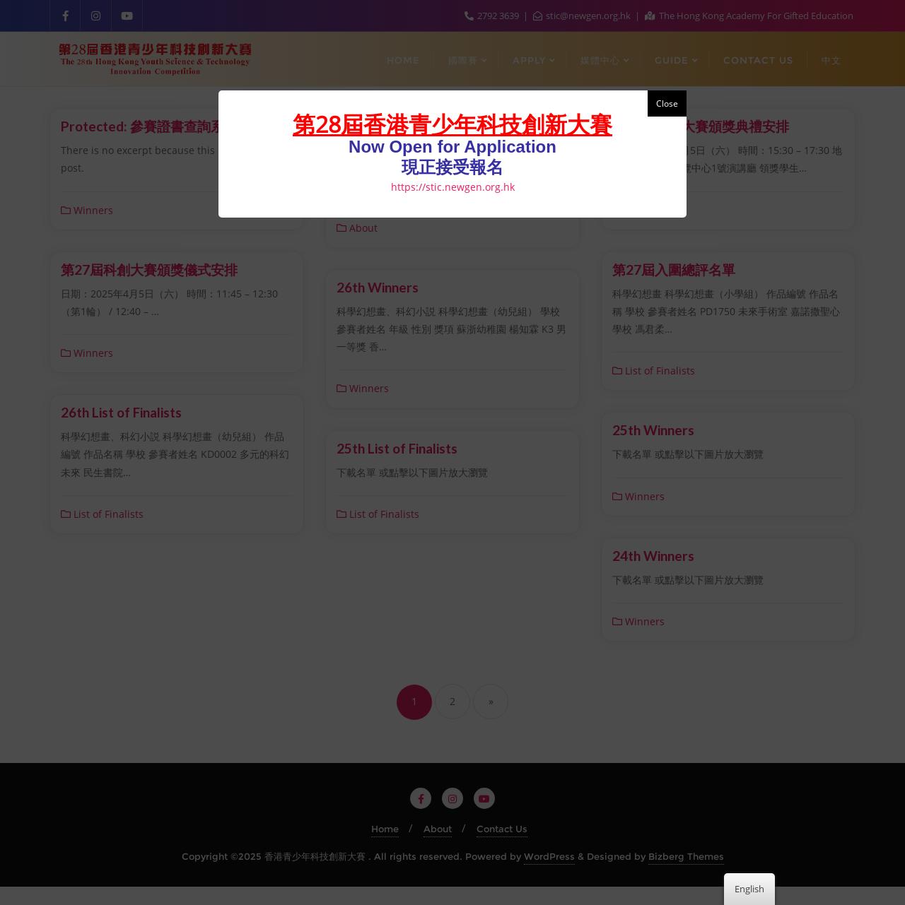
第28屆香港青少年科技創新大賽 (452, 124)
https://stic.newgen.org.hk (453, 187)
